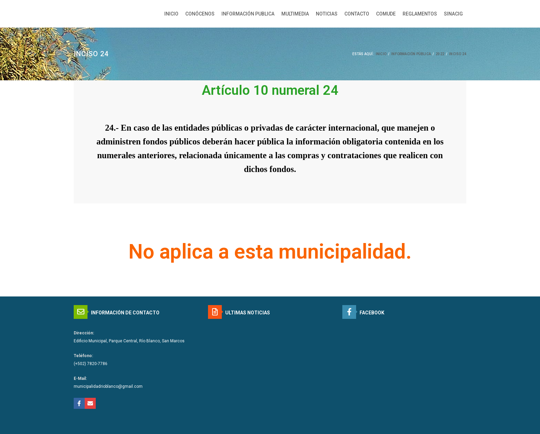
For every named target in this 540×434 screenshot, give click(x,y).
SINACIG (453, 14)
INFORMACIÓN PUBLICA (247, 14)
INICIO (171, 14)
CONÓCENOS (200, 14)
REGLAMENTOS (420, 14)
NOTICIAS (327, 14)
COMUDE (386, 14)
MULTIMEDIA (295, 14)
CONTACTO (356, 14)
